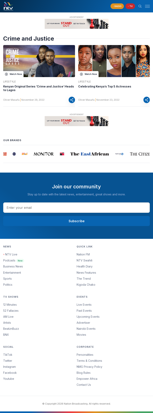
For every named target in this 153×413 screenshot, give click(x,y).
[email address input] (76, 207)
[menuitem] (113, 328)
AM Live (8, 316)
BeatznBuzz (11, 328)
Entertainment (12, 272)
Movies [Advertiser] (81, 334)
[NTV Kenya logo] (8, 6)
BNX (6, 334)
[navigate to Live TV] (130, 6)
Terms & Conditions (89, 360)
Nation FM (83, 254)
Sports (7, 278)
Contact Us (84, 384)
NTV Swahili (84, 260)
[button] (146, 6)
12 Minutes (10, 304)
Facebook (10, 372)
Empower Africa (87, 378)
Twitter (7, 360)
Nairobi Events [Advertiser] (86, 328)
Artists (7, 322)
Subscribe (77, 221)
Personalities (85, 354)
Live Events (84, 304)
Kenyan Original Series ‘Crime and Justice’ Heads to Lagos (38, 88)
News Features (86, 272)
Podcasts (13, 260)
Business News (13, 266)
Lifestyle (9, 81)
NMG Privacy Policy (89, 366)
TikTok (7, 354)
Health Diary (85, 266)
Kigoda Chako (86, 284)
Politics (7, 284)
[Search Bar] (140, 6)
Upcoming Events (88, 316)
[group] (5, 154)
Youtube (8, 378)
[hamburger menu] (147, 6)
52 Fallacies (11, 310)
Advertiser (83, 322)
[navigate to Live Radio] (117, 6)
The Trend (84, 278)
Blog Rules (84, 372)
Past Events (84, 310)
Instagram (9, 366)
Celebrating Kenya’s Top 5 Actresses (104, 86)
